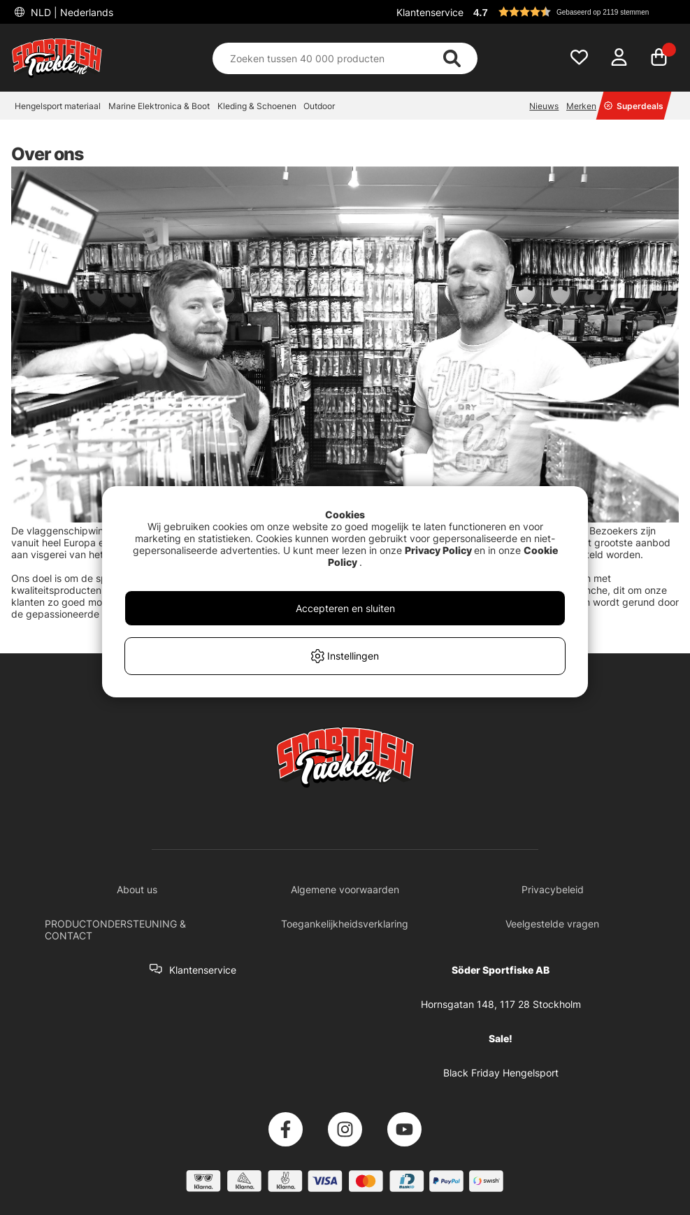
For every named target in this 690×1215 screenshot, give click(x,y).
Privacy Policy (438, 550)
